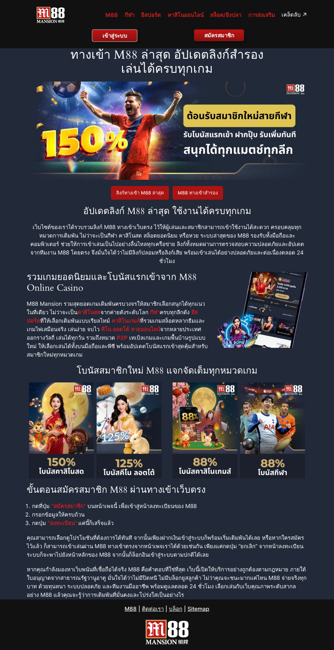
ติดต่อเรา (153, 609)
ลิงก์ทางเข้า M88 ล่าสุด (140, 192)
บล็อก (175, 609)
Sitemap (198, 609)
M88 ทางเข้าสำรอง (198, 192)
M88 (131, 609)
